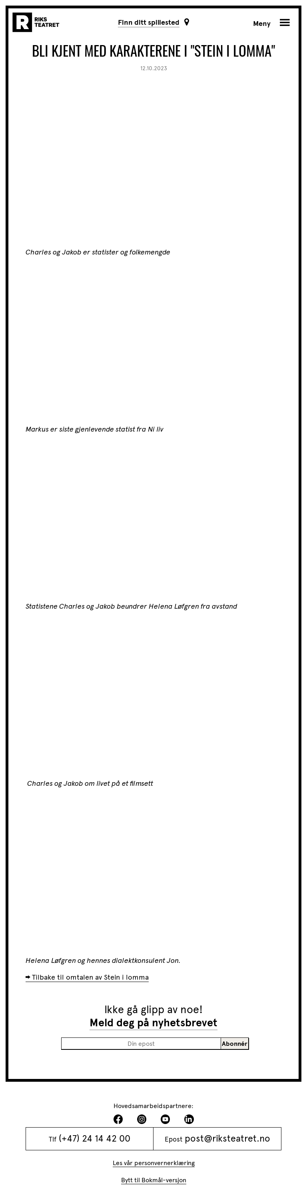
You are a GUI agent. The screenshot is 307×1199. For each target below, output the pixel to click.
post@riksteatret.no (227, 1138)
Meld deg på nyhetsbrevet (153, 1022)
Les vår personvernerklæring (154, 1163)
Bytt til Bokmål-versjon (153, 1180)
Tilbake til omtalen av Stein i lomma (90, 977)
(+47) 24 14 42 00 (94, 1138)
